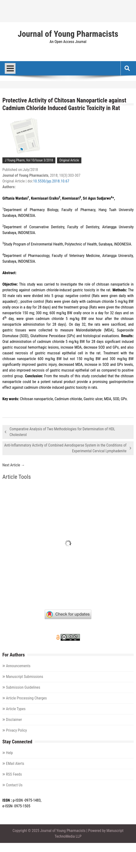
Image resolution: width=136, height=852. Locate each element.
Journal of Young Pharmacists (68, 34)
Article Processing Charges (26, 698)
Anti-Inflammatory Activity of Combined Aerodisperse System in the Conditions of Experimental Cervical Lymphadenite (65, 448)
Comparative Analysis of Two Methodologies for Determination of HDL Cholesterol (62, 432)
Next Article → (13, 465)
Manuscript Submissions (24, 676)
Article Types (16, 709)
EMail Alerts (15, 763)
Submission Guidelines (23, 687)
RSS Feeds (14, 774)
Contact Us (14, 785)
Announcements (18, 666)
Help (9, 753)
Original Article (69, 160)
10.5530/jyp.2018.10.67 (51, 181)
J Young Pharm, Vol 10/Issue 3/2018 (29, 160)
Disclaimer (14, 719)
